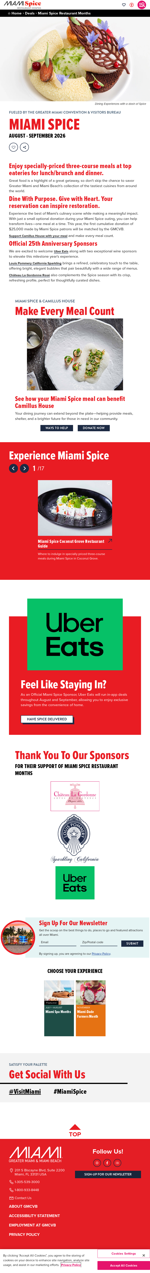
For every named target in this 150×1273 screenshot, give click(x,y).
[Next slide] (24, 473)
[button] (109, 489)
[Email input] (57, 947)
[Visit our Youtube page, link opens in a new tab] (117, 1166)
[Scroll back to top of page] (75, 1134)
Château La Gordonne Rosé (32, 280)
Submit (132, 947)
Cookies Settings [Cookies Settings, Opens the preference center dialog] (124, 1253)
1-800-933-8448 (27, 1193)
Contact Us (23, 1201)
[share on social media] (24, 147)
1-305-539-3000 (27, 1185)
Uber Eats (62, 251)
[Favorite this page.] (13, 147)
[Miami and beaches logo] (39, 1157)
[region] (75, 1261)
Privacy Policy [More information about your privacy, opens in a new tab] (71, 1265)
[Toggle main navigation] (142, 5)
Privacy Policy (101, 958)
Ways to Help (57, 433)
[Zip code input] (99, 947)
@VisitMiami (25, 1096)
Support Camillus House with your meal (42, 235)
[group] (59, 1013)
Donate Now (94, 433)
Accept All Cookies (123, 1265)
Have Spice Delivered (47, 724)
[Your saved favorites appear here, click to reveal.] (124, 5)
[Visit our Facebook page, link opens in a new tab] (107, 1166)
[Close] (143, 1255)
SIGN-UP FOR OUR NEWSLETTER (108, 1177)
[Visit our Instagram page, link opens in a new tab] (97, 1166)
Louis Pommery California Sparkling (39, 263)
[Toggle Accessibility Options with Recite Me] (131, 5)
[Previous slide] (13, 473)
